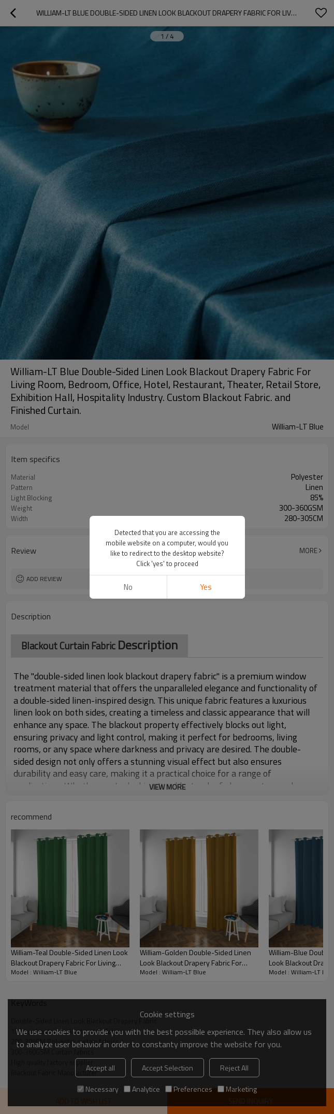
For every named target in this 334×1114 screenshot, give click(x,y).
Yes (206, 587)
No (128, 587)
